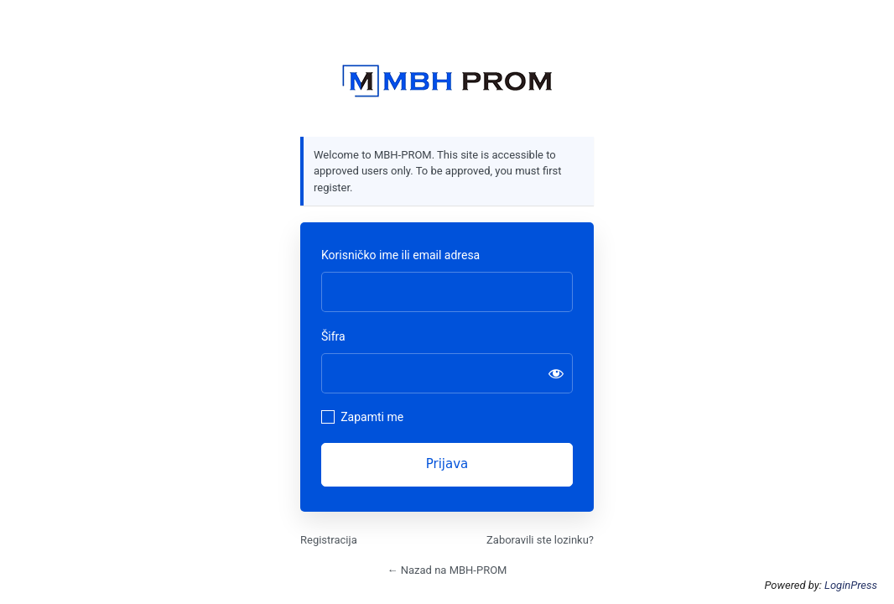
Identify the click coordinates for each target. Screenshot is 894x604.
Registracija (328, 540)
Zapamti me (371, 417)
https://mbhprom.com (447, 81)
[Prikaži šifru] (556, 373)
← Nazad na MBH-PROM (447, 570)
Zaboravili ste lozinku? (540, 540)
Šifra (333, 336)
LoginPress (850, 585)
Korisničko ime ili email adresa (400, 255)
